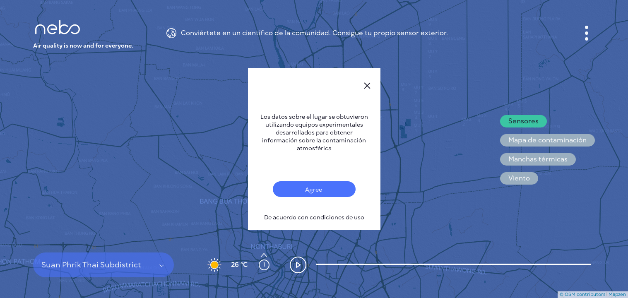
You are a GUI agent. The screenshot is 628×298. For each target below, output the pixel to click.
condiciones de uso (337, 217)
